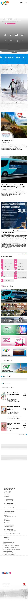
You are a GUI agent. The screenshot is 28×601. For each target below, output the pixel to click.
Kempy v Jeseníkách (7, 314)
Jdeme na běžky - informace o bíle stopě (12, 549)
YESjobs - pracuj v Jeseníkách (10, 554)
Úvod (5, 3)
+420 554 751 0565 (10, 525)
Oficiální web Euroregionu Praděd (13, 533)
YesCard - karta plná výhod (9, 542)
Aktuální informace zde (11, 23)
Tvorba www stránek (24, 584)
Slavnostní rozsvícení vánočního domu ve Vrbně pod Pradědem (13, 231)
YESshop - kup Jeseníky (8, 543)
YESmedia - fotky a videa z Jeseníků (11, 547)
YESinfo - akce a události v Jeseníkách (11, 545)
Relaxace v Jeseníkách (20, 307)
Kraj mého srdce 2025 (7, 141)
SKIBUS (14, 301)
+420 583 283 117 (9, 499)
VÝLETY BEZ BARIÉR (20, 315)
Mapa (18, 401)
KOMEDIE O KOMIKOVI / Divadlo (13, 423)
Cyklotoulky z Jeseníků (7, 321)
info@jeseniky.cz (9, 500)
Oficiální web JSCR (10, 507)
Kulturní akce (7, 384)
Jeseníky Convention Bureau (9, 552)
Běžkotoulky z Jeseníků (20, 321)
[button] (23, 3)
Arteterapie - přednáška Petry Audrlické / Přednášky (13, 408)
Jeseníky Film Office (8, 551)
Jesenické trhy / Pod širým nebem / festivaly (13, 393)
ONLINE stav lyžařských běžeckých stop (12, 103)
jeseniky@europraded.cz (9, 526)
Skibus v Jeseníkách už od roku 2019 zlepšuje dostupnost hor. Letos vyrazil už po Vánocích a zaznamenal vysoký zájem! (13, 186)
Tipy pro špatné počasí (7, 307)
